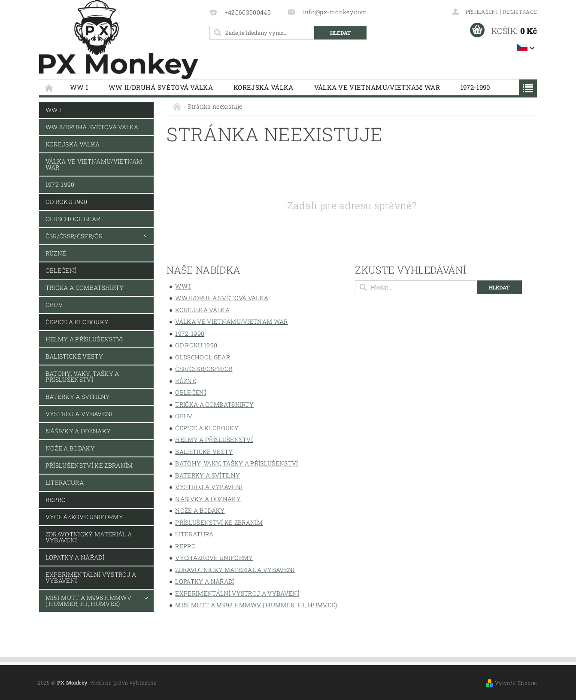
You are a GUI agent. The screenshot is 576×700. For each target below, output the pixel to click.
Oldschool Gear (72, 219)
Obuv (54, 305)
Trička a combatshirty (84, 287)
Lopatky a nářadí (74, 557)
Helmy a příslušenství (84, 339)
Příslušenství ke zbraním (89, 465)
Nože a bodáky (70, 448)
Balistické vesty (74, 356)
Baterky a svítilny (77, 397)
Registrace (520, 11)
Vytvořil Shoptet (516, 682)
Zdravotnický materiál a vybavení (88, 537)
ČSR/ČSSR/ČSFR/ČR (74, 236)
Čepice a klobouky (77, 322)
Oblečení (60, 270)
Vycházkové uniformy (84, 517)
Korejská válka (263, 87)
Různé (56, 253)
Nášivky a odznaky (78, 431)
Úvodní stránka (49, 87)
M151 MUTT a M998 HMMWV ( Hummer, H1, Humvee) (88, 600)
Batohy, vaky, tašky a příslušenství (82, 376)
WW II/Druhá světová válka (161, 87)
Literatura (64, 482)
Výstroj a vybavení (79, 414)
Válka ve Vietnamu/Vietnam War (377, 87)
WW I (79, 87)
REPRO (55, 500)
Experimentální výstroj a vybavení (90, 577)
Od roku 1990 (66, 202)
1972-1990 (476, 87)
